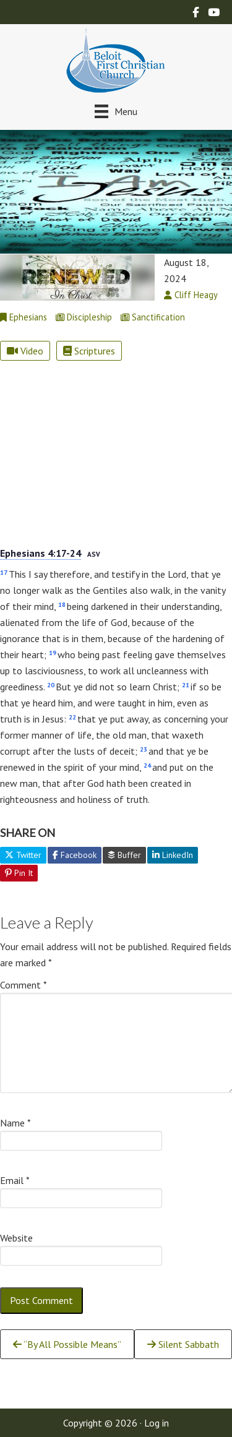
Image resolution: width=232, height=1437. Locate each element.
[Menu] (116, 111)
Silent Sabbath (183, 1344)
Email (15, 1180)
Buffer (124, 854)
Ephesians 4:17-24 (40, 553)
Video (25, 351)
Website (16, 1238)
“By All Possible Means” (67, 1344)
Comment (23, 985)
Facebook (75, 854)
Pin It (19, 872)
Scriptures (89, 351)
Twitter (23, 854)
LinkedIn (172, 854)
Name (15, 1123)
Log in (156, 1423)
